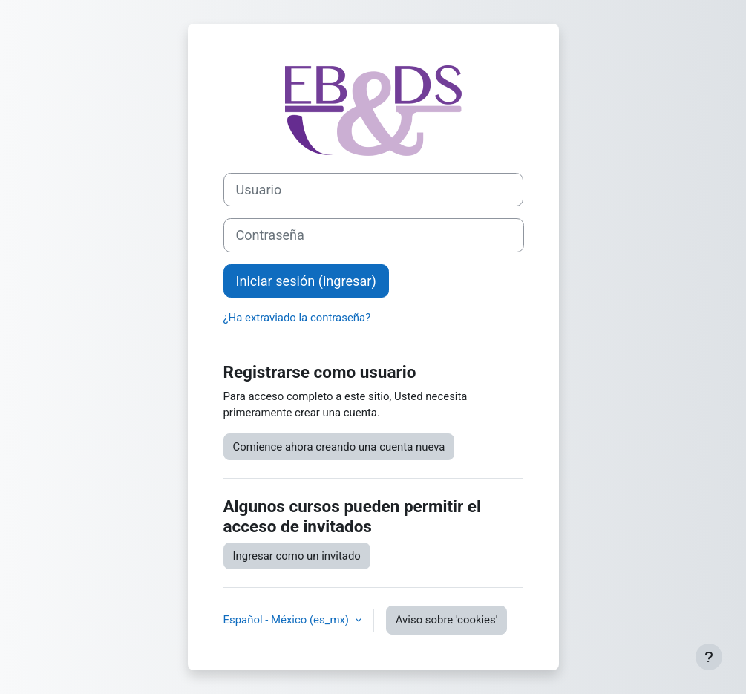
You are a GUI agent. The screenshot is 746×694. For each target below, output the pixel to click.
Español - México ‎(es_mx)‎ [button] (287, 619)
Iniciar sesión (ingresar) (306, 281)
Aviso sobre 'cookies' (447, 619)
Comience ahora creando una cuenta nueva (339, 447)
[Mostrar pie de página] (709, 657)
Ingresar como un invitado (297, 556)
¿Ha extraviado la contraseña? (297, 317)
